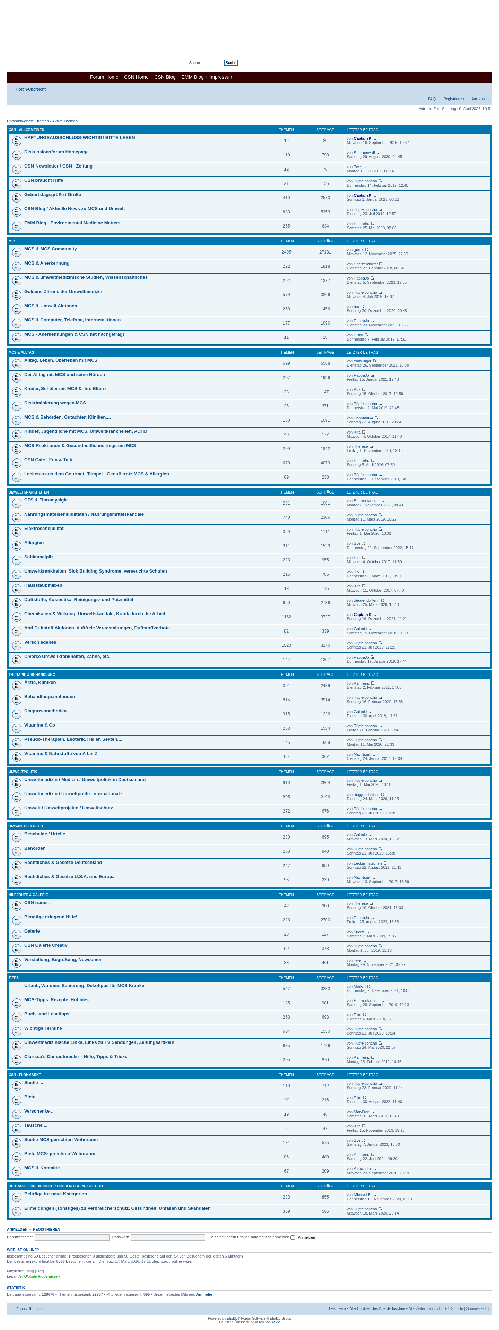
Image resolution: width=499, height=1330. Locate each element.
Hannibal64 (363, 418)
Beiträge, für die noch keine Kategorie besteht (56, 1186)
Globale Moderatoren (42, 1276)
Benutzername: (20, 1237)
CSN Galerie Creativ (46, 945)
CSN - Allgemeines (26, 130)
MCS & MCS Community (50, 248)
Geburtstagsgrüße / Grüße (52, 194)
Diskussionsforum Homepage (56, 151)
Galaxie (360, 629)
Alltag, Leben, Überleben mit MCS (60, 360)
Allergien (34, 542)
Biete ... (32, 1096)
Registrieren (453, 99)
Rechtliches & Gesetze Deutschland (63, 862)
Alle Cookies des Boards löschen (377, 1308)
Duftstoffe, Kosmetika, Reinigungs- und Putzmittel (78, 599)
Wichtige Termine (43, 1028)
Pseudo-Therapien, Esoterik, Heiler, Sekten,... (73, 739)
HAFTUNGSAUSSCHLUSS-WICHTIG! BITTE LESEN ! (81, 137)
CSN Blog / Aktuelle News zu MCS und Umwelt (74, 208)
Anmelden (480, 99)
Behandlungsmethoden (49, 696)
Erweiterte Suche (223, 68)
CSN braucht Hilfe (43, 180)
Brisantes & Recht (27, 826)
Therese (361, 446)
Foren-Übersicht (31, 89)
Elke (357, 1015)
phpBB (232, 1318)
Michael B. (362, 1195)
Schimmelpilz (38, 556)
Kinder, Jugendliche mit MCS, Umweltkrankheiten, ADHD (85, 431)
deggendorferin (366, 600)
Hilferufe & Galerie (28, 895)
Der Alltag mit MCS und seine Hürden (64, 374)
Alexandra (362, 1169)
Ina (356, 306)
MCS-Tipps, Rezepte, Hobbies (56, 999)
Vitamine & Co (39, 725)
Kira (357, 389)
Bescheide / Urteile (44, 833)
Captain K (362, 138)
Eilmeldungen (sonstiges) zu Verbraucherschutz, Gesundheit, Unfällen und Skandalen (117, 1208)
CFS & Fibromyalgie (46, 500)
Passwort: (120, 1237)
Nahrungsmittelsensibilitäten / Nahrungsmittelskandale (84, 514)
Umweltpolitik (23, 772)
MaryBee (361, 1112)
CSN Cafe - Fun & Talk (48, 459)
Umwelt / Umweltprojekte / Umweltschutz (68, 807)
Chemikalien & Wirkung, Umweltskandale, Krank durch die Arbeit (94, 613)
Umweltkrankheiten (29, 492)
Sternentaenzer (367, 501)
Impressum (222, 77)
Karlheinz (362, 224)
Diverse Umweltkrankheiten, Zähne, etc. (67, 656)
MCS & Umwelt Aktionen (50, 305)
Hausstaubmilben (43, 585)
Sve (357, 543)
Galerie (32, 931)
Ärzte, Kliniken (40, 682)
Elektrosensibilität (44, 528)
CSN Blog (164, 77)
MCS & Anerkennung (47, 263)
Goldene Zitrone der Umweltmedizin (63, 291)
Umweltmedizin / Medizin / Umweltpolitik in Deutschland (85, 779)
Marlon (360, 986)
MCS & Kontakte (42, 1167)
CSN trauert (37, 902)
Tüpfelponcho (365, 181)
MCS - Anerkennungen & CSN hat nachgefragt (74, 334)
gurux (359, 250)
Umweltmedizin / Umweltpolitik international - (73, 793)
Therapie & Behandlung (32, 675)
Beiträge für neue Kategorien (55, 1193)
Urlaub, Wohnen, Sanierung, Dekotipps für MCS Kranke (84, 985)
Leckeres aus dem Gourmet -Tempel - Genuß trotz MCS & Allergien (96, 474)
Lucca (359, 932)
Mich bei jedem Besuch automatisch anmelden (252, 1237)
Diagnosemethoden (45, 710)
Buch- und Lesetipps (46, 1013)
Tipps (14, 978)
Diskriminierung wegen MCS (55, 402)
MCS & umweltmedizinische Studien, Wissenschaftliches (86, 277)
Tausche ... (35, 1125)
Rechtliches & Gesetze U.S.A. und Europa (69, 876)
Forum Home (104, 77)
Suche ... (33, 1082)
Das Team (337, 1308)
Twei (358, 167)
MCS (12, 241)
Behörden (35, 848)
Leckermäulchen (368, 863)
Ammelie (204, 1294)
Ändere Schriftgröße (484, 88)
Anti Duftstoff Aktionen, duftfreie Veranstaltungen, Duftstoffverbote (97, 627)
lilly (356, 572)
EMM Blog (192, 77)
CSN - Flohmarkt (25, 1075)
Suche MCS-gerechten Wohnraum (61, 1139)
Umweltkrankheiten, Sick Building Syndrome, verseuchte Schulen (95, 571)
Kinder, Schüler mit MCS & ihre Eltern (65, 388)
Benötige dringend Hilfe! (50, 916)
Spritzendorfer (366, 264)
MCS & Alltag (21, 352)
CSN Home (136, 77)
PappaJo (361, 278)
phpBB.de (272, 1322)
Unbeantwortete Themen (28, 121)
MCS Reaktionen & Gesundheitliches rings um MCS (80, 445)
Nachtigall (362, 754)
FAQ (432, 99)
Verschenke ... (39, 1111)
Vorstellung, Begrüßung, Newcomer (63, 959)
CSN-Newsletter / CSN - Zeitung (58, 166)
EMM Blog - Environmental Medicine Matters (72, 222)
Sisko (358, 335)
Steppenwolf (364, 153)
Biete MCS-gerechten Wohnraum (59, 1153)
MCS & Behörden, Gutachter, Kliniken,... (67, 417)
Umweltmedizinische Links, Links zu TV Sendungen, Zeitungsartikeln (99, 1042)
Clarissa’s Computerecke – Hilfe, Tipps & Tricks (76, 1056)
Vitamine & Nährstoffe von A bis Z (60, 753)
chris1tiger (362, 361)
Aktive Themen (65, 121)
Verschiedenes (40, 642)
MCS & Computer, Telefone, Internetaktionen (72, 320)
